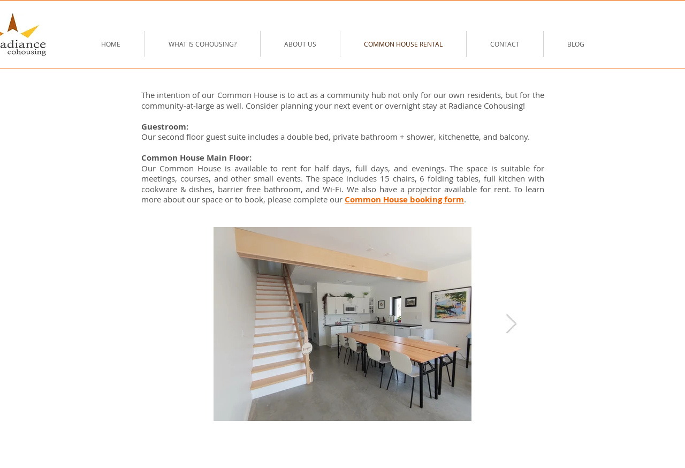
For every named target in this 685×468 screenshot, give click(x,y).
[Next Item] (511, 324)
